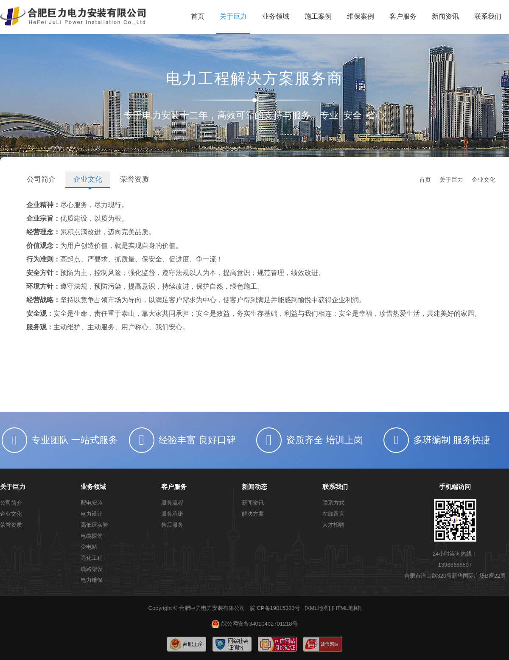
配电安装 (92, 503)
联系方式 (333, 503)
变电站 (89, 547)
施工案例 (318, 16)
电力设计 (92, 514)
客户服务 (403, 16)
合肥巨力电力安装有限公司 (212, 608)
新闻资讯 (445, 16)
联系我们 (487, 16)
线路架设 (92, 569)
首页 (197, 16)
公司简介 (41, 179)
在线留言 (333, 514)
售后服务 (172, 525)
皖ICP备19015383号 (275, 608)
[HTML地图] (346, 608)
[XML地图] (317, 608)
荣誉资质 (134, 179)
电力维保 (92, 580)
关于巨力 (233, 16)
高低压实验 (94, 525)
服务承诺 (172, 514)
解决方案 (253, 514)
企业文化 (87, 179)
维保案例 (360, 16)
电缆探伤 (92, 536)
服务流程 (172, 503)
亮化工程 (92, 558)
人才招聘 (333, 525)
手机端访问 (455, 486)
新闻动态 (254, 486)
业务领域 (275, 16)
